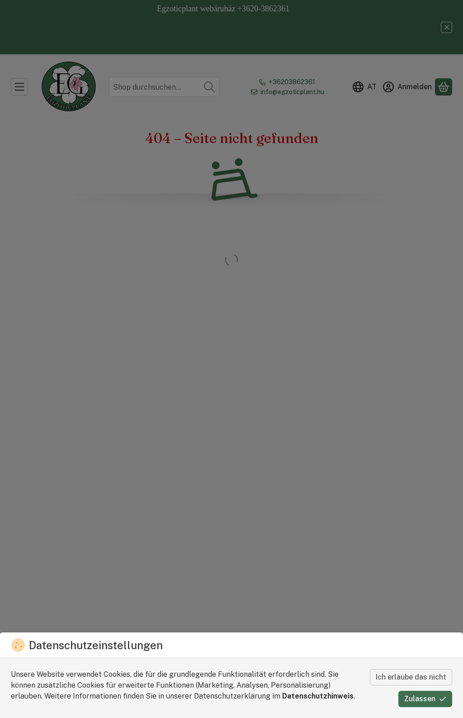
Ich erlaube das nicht (411, 677)
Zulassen (425, 698)
